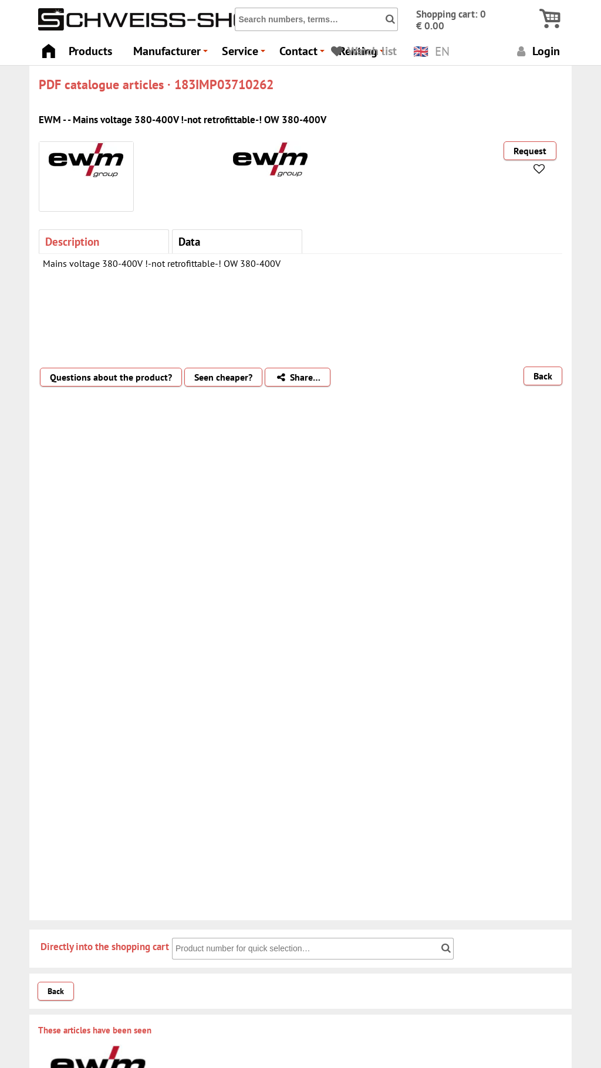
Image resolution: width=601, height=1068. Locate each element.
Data (189, 241)
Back (543, 376)
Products (90, 50)
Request (530, 151)
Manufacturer (172, 54)
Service (245, 54)
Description (72, 241)
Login (537, 50)
